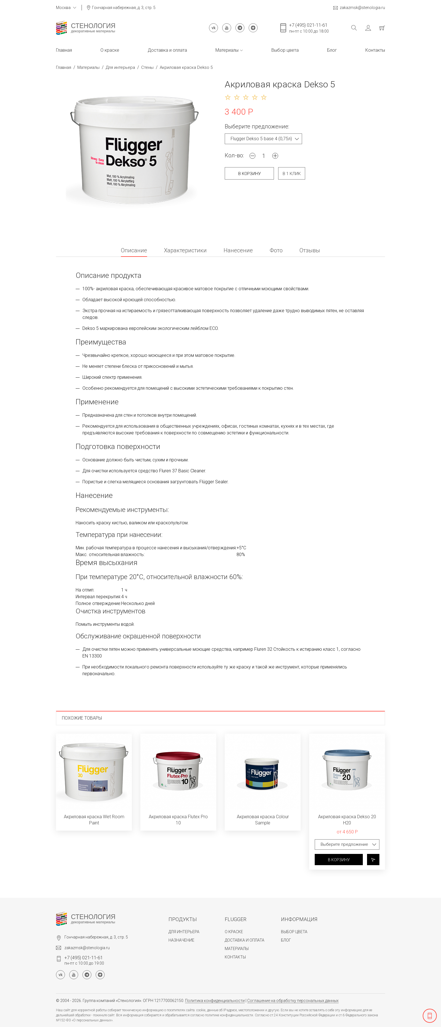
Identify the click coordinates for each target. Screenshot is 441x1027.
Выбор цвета (285, 50)
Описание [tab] (134, 251)
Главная (64, 50)
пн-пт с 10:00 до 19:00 (84, 960)
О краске (109, 50)
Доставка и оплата (167, 50)
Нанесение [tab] (238, 251)
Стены (147, 67)
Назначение (181, 940)
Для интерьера (120, 67)
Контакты (375, 50)
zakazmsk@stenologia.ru (359, 7)
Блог (332, 50)
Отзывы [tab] (310, 251)
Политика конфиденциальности (215, 1000)
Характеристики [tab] (185, 251)
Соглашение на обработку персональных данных (293, 1000)
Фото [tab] (276, 251)
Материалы (229, 50)
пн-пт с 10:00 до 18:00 (309, 27)
